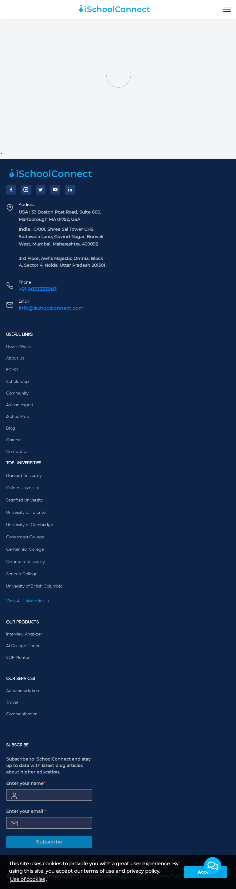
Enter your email (26, 811)
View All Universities (28, 601)
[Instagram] (26, 190)
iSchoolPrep (17, 417)
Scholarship (17, 382)
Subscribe (49, 842)
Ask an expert (19, 405)
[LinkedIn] (70, 190)
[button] (212, 865)
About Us (15, 358)
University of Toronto (25, 512)
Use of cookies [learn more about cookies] (27, 879)
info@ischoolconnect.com (51, 308)
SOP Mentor (17, 657)
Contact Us (17, 452)
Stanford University (24, 500)
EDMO (12, 370)
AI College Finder (22, 646)
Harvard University (24, 476)
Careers (13, 440)
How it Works (18, 346)
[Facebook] (11, 190)
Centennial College (25, 549)
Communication (21, 714)
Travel (12, 702)
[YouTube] (55, 190)
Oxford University (22, 488)
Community (17, 393)
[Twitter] (40, 190)
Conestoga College (25, 537)
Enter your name (25, 783)
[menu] (227, 9)
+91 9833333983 (38, 289)
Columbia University (25, 562)
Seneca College (21, 574)
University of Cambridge (29, 525)
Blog (10, 428)
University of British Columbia (34, 586)
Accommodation (22, 691)
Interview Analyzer (24, 634)
